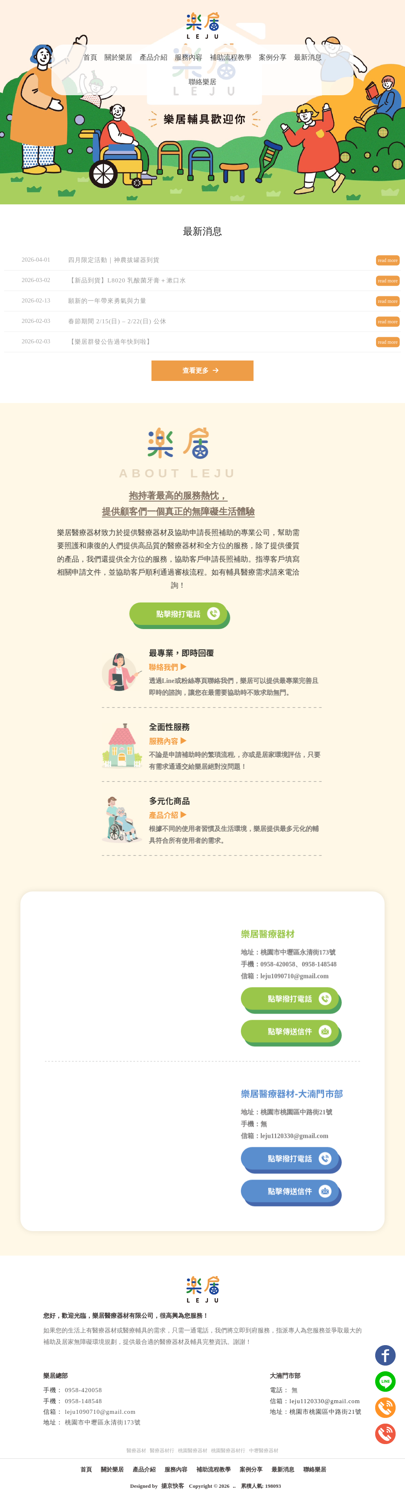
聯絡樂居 (202, 82)
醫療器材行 (162, 1450)
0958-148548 (83, 1401)
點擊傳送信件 (299, 1038)
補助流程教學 (230, 57)
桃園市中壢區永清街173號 (103, 1422)
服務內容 (188, 57)
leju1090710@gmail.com (100, 1411)
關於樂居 (118, 57)
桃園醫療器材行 (228, 1450)
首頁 (90, 57)
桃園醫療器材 (192, 1450)
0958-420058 (83, 1390)
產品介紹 (153, 57)
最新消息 (308, 57)
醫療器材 (136, 1450)
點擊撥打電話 (123, 613)
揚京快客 (172, 1486)
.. (234, 1486)
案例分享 (273, 57)
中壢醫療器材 (263, 1450)
